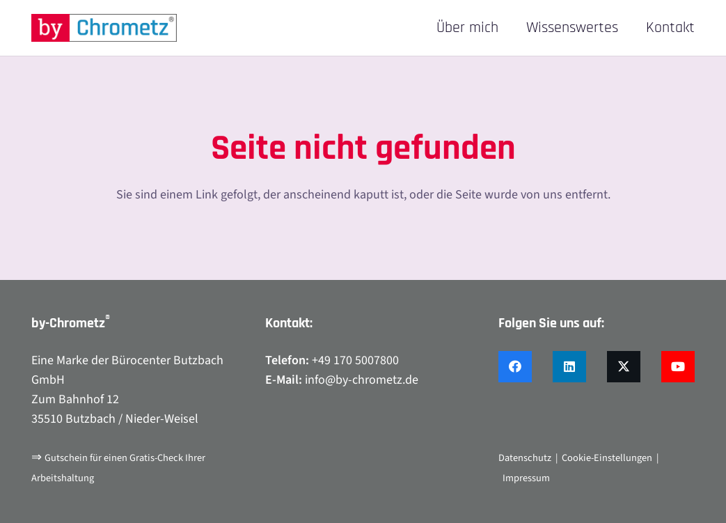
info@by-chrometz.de (361, 380)
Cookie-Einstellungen (607, 458)
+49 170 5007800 (355, 360)
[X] (623, 366)
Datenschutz (524, 458)
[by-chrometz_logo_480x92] (104, 28)
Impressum (526, 478)
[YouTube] (678, 366)
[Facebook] (515, 366)
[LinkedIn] (569, 366)
